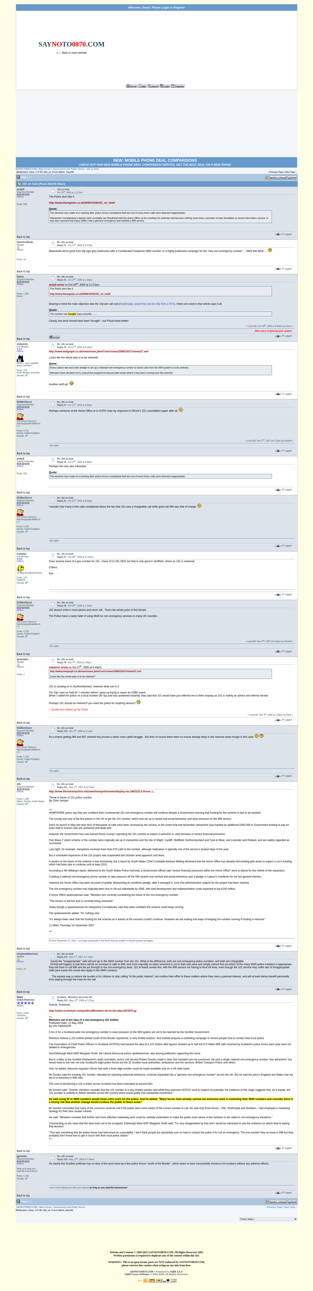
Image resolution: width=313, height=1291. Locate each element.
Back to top (23, 236)
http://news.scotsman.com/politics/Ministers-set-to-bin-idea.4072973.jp (93, 1010)
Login (165, 7)
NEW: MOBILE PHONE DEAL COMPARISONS (155, 160)
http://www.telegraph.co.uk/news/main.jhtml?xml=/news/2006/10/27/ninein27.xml (98, 351)
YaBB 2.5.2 (176, 1271)
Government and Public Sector (69, 169)
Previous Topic (276, 172)
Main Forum (45, 169)
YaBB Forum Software (137, 1274)
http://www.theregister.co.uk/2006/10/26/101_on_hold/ (82, 202)
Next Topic (290, 172)
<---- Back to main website (71, 52)
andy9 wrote (56, 284)
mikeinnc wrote (58, 667)
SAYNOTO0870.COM (26, 169)
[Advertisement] (211, 45)
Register (179, 7)
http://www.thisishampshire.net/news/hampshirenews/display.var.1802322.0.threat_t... (102, 791)
